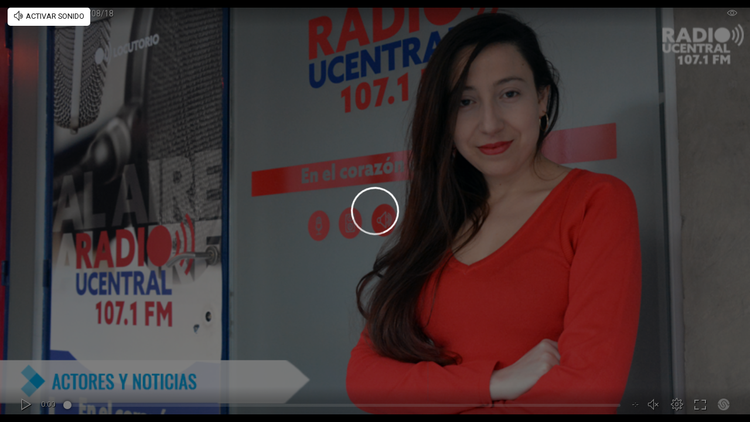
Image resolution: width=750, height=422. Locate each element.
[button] (676, 404)
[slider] (344, 406)
